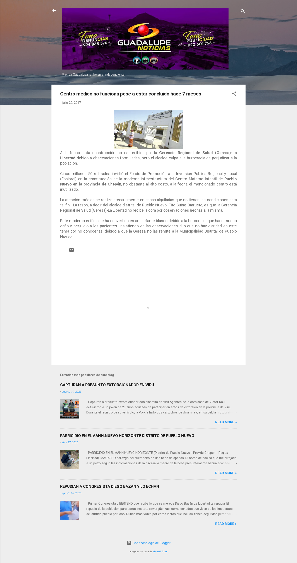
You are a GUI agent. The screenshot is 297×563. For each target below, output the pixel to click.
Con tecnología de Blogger (148, 543)
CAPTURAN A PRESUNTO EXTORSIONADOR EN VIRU (107, 385)
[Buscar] (243, 12)
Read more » (226, 422)
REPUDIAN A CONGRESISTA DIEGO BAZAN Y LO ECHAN (109, 486)
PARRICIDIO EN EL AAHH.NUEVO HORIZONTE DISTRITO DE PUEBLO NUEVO (127, 435)
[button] (234, 94)
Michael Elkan (160, 551)
